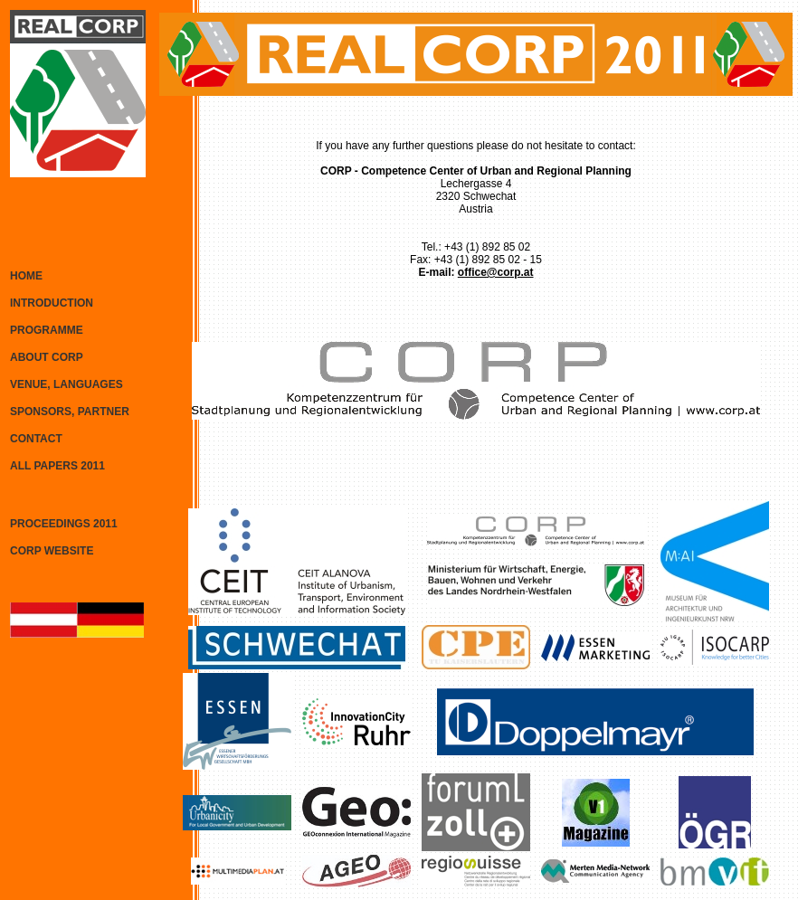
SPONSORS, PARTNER (69, 411)
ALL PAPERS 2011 (57, 465)
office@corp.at (496, 272)
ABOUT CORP (46, 357)
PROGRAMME (46, 330)
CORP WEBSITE (51, 551)
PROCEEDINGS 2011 (64, 523)
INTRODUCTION (51, 303)
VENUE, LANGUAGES (66, 384)
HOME (26, 276)
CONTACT (36, 438)
